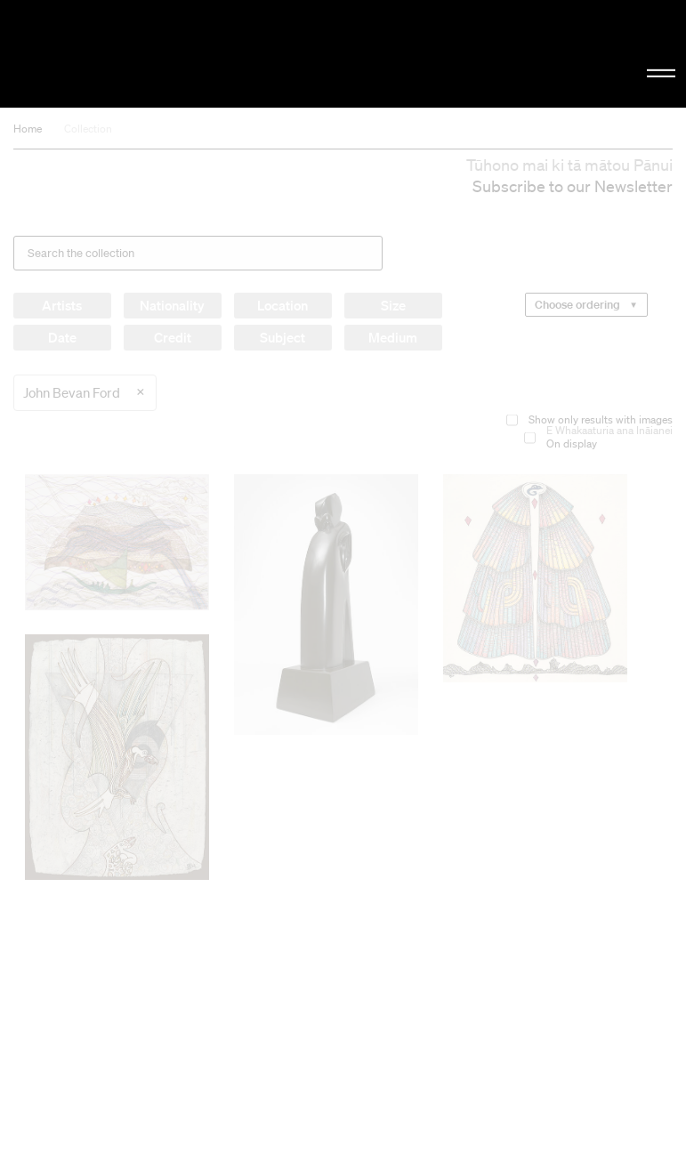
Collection (88, 128)
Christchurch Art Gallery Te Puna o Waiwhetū (115, 54)
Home (27, 128)
